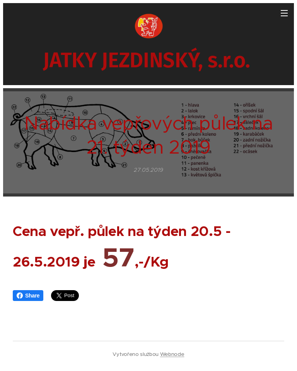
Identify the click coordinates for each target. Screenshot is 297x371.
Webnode (172, 354)
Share (28, 295)
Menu (284, 13)
